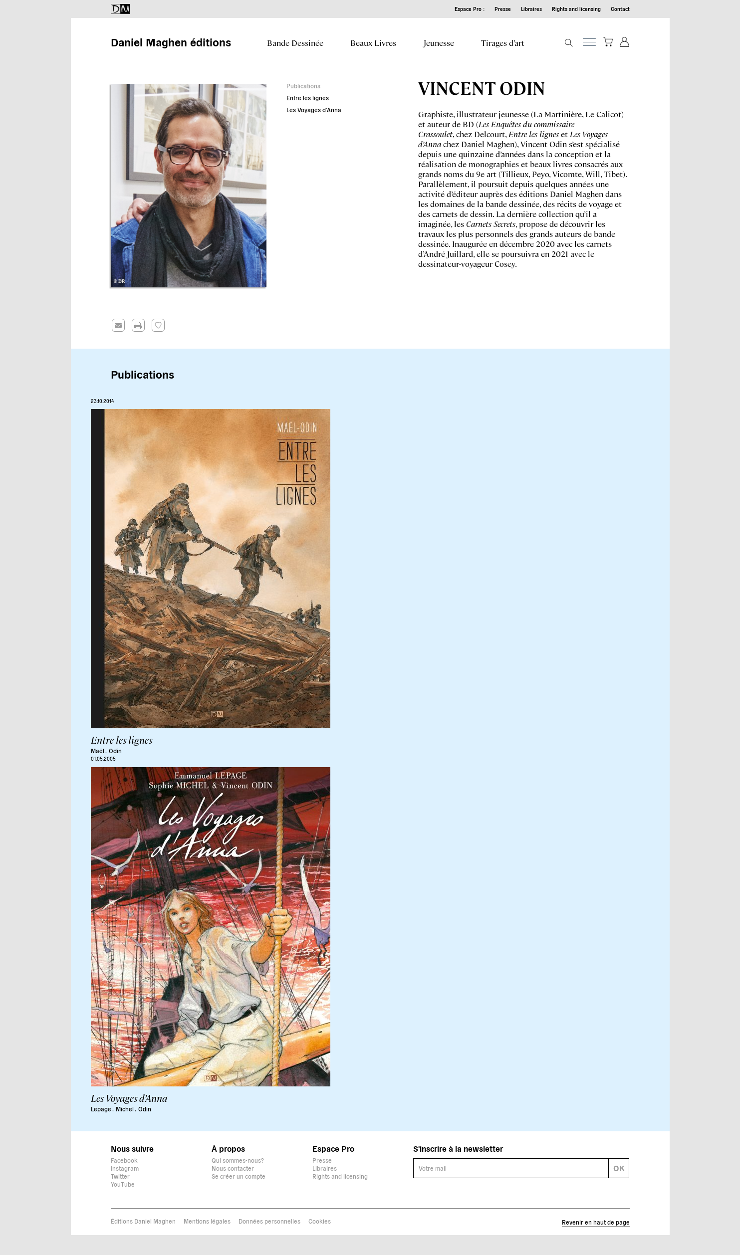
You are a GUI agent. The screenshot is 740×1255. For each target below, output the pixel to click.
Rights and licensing (576, 8)
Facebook (124, 1160)
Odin (115, 750)
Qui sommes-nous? (238, 1160)
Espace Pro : (470, 8)
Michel (125, 1108)
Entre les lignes (307, 97)
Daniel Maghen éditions (171, 41)
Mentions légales (207, 1221)
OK (619, 1168)
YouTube (123, 1184)
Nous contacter (233, 1168)
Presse (502, 8)
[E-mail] (511, 1168)
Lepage (101, 1108)
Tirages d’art (502, 42)
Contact (620, 8)
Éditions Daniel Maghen (143, 1221)
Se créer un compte (238, 1176)
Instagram (125, 1168)
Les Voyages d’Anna (313, 109)
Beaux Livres (373, 42)
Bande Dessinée (295, 42)
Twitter (120, 1176)
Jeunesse (439, 42)
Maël (98, 750)
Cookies (319, 1221)
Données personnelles (269, 1221)
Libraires (531, 8)
